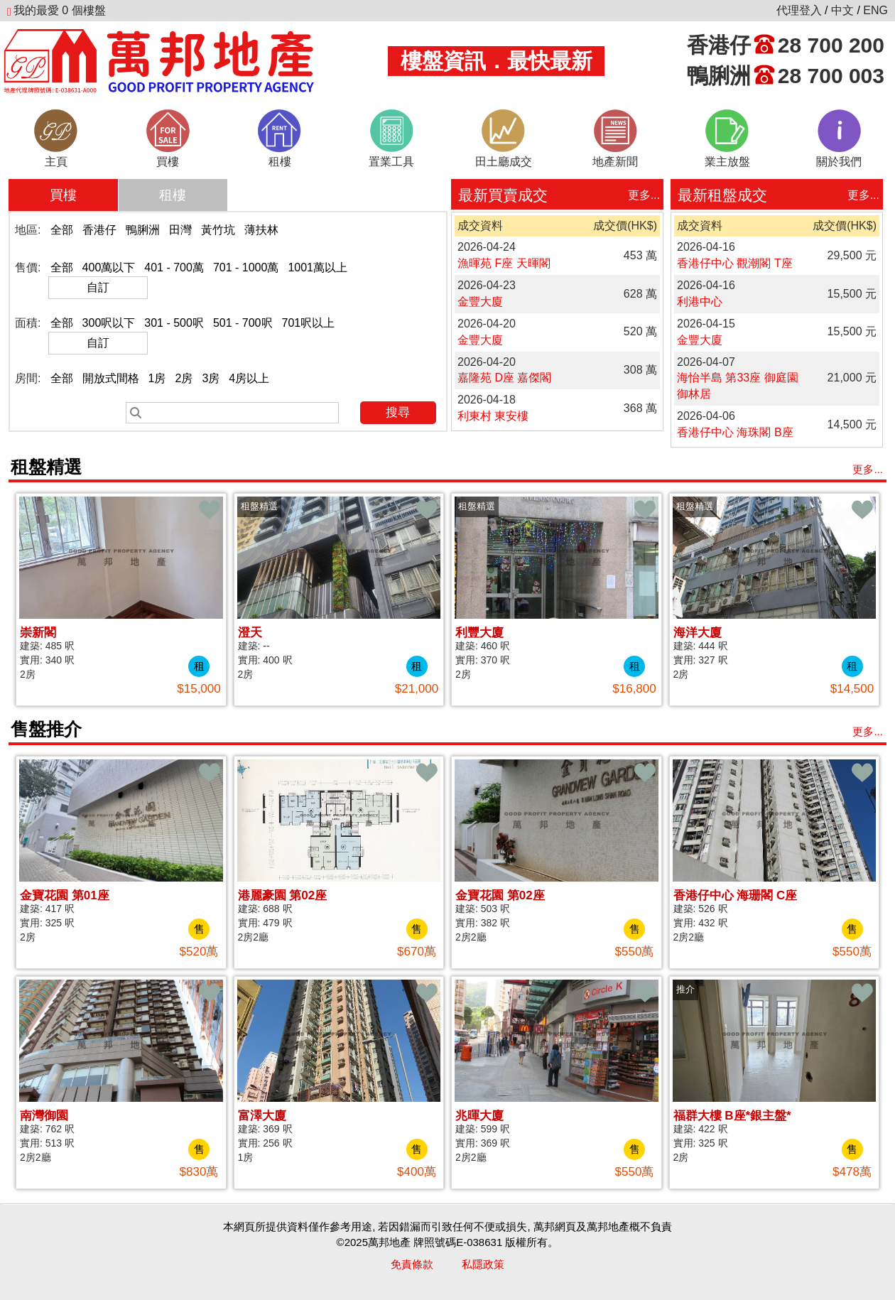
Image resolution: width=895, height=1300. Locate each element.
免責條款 (412, 1264)
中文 (842, 10)
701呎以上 (308, 323)
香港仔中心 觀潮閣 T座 (735, 263)
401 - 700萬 (174, 267)
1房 (157, 378)
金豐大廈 (480, 302)
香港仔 (99, 230)
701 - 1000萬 (246, 267)
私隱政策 (483, 1264)
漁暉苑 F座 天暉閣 (503, 263)
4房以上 (249, 378)
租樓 (172, 195)
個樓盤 (56, 10)
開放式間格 (110, 378)
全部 (61, 230)
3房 (210, 378)
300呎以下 (109, 323)
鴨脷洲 (143, 230)
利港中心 (699, 302)
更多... (644, 195)
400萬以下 (109, 267)
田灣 (180, 230)
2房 (183, 378)
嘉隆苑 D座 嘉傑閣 (504, 378)
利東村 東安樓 (492, 416)
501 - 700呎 (243, 323)
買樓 (63, 195)
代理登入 (799, 10)
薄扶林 (261, 230)
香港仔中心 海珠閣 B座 (735, 432)
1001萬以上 (317, 267)
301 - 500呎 (174, 323)
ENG (875, 10)
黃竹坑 (218, 230)
